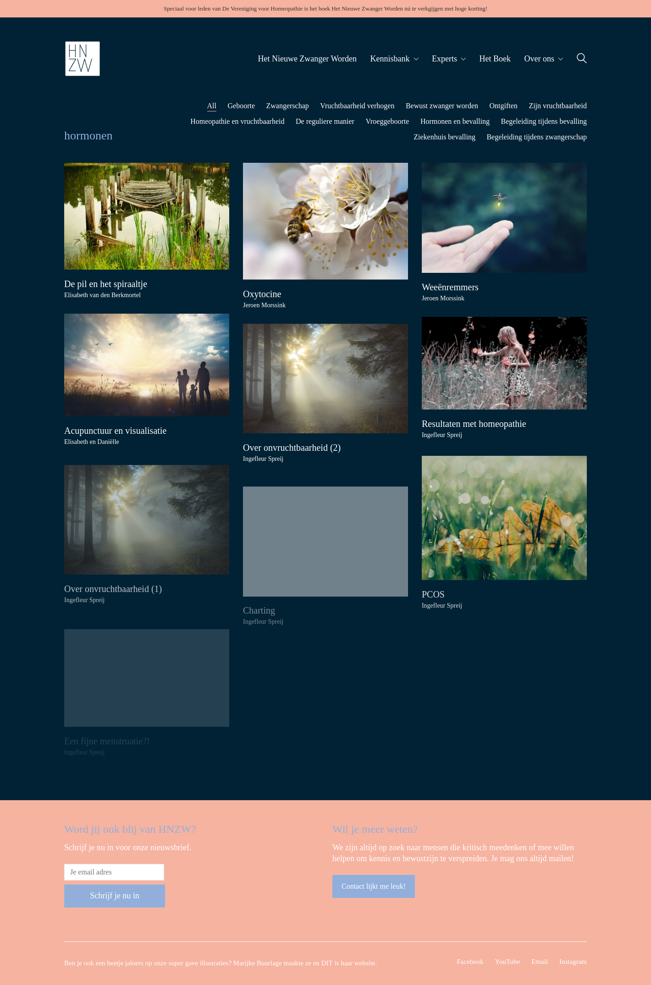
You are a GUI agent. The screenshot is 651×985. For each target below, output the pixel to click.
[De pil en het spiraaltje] (146, 216)
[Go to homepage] (82, 58)
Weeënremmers (450, 287)
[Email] (539, 962)
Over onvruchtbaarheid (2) (292, 448)
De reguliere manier (325, 121)
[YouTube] (507, 962)
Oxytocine (262, 294)
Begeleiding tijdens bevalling (544, 121)
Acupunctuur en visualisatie (115, 431)
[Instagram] (573, 962)
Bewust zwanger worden (442, 106)
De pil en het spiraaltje (105, 284)
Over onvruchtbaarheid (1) (113, 599)
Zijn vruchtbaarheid (558, 106)
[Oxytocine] (325, 221)
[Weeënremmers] (504, 218)
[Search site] (582, 59)
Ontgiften (504, 106)
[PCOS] (504, 524)
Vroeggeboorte (387, 121)
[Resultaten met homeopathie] (504, 363)
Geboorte (241, 106)
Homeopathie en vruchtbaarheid (237, 121)
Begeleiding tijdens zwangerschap (536, 137)
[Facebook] (470, 962)
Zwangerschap (287, 106)
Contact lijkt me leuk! (374, 886)
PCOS (433, 601)
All (211, 106)
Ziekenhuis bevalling (444, 137)
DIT (327, 963)
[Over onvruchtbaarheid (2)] (325, 378)
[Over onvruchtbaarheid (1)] (146, 530)
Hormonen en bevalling (455, 121)
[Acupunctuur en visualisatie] (146, 365)
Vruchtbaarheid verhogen (357, 106)
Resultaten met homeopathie (474, 424)
